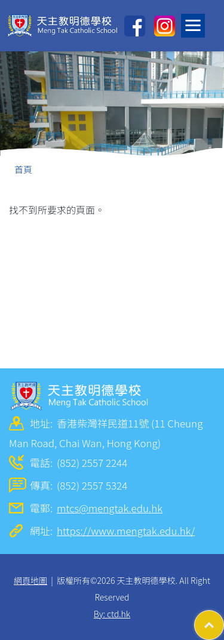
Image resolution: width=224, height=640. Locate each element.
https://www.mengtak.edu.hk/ (126, 530)
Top (223, 619)
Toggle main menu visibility (195, 22)
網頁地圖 (30, 580)
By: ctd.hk (112, 614)
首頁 (23, 169)
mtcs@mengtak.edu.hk (109, 507)
